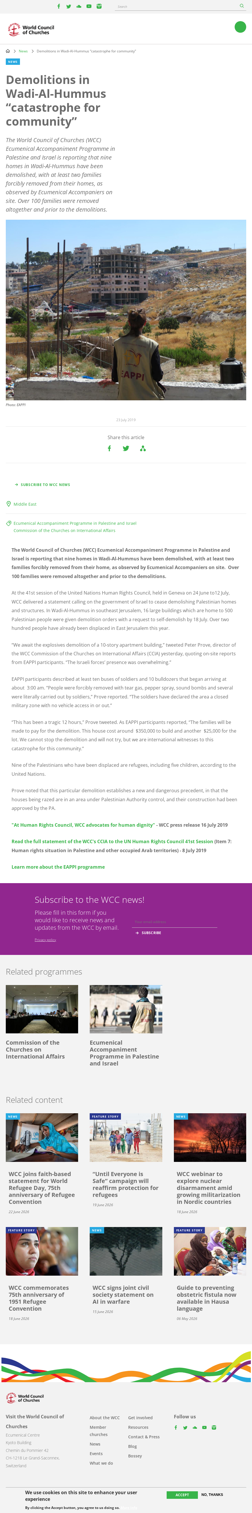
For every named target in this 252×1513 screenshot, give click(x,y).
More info (129, 1508)
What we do (101, 1463)
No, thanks (212, 1495)
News (23, 51)
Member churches (99, 1430)
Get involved (140, 1417)
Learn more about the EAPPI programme (58, 867)
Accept (182, 1494)
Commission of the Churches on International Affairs (64, 530)
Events (96, 1453)
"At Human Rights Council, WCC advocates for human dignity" (83, 825)
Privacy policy (45, 939)
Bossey (135, 1456)
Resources (138, 1427)
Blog (132, 1446)
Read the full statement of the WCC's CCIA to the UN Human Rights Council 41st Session (112, 841)
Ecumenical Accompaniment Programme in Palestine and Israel (75, 523)
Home (8, 51)
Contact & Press (144, 1436)
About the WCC (105, 1417)
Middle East (25, 504)
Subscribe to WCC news (45, 484)
